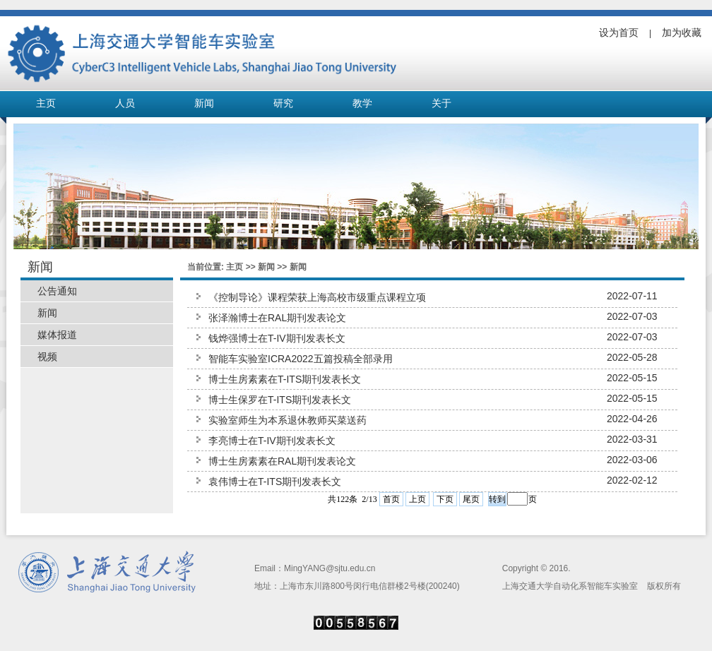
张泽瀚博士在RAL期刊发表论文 (277, 317)
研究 (283, 103)
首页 (391, 499)
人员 (125, 103)
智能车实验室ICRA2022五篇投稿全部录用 (300, 358)
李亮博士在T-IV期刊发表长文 (272, 440)
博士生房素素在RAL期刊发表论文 (282, 461)
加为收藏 (681, 32)
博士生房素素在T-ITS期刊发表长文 (284, 379)
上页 (417, 499)
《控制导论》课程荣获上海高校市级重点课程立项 (317, 297)
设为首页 (619, 32)
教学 (362, 103)
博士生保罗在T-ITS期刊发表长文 (279, 399)
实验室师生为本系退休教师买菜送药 (287, 420)
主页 (46, 103)
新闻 (204, 103)
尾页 (471, 499)
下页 (445, 499)
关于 (441, 103)
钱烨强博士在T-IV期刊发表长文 (276, 338)
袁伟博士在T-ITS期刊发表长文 (274, 481)
